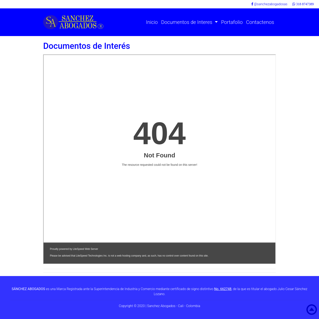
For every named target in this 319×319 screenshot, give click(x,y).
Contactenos (260, 22)
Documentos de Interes (187, 22)
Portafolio (232, 22)
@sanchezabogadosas (269, 4)
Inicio (152, 22)
